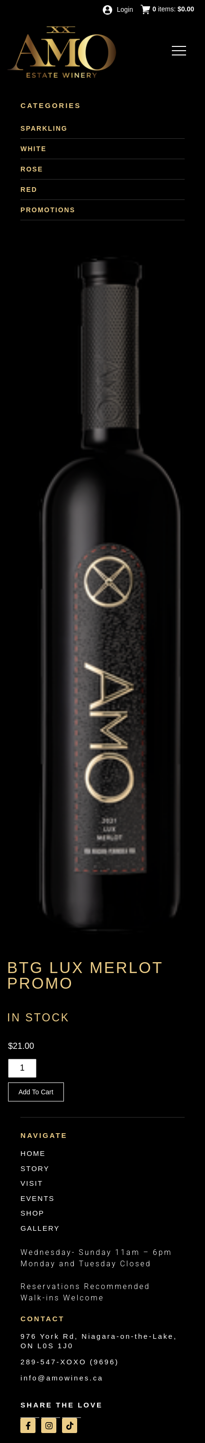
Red (28, 189)
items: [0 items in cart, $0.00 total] (167, 9)
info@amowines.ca (61, 1378)
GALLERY (40, 1228)
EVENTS (37, 1198)
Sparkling (43, 128)
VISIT (31, 1183)
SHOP (32, 1213)
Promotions (47, 210)
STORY (34, 1168)
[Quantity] (22, 1068)
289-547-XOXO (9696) (69, 1362)
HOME (32, 1153)
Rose (31, 169)
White (33, 149)
